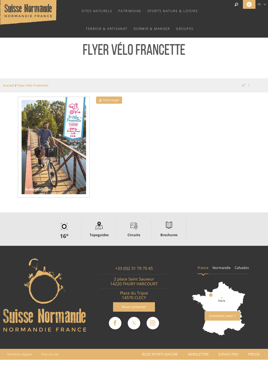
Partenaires (250, 365)
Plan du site (50, 354)
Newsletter (198, 354)
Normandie (222, 267)
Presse (254, 354)
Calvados (242, 267)
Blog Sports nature (160, 354)
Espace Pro (228, 354)
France (203, 267)
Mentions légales (19, 354)
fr (259, 4)
